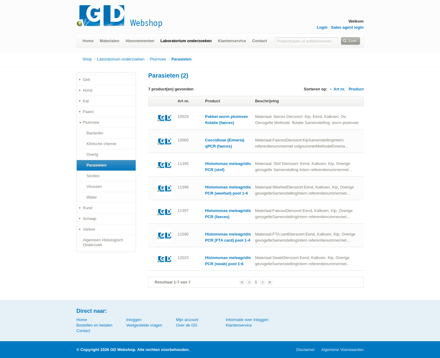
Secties (93, 176)
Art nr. (337, 89)
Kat (86, 101)
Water (91, 197)
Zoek (353, 41)
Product (356, 89)
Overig (92, 154)
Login (322, 27)
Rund (87, 208)
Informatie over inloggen (247, 319)
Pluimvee (158, 59)
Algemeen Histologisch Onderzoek (103, 242)
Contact (259, 40)
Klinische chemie (101, 143)
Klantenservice (232, 40)
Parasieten (181, 59)
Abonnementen (139, 40)
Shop (87, 59)
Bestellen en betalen (94, 325)
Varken (89, 229)
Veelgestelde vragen (144, 325)
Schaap (89, 218)
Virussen (94, 186)
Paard (88, 111)
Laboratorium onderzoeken (186, 40)
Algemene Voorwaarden (342, 349)
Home (88, 40)
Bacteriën (94, 133)
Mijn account (187, 319)
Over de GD (186, 325)
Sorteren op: (315, 89)
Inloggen (133, 319)
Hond (87, 90)
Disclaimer (305, 349)
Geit (86, 79)
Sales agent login (347, 27)
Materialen (109, 40)
